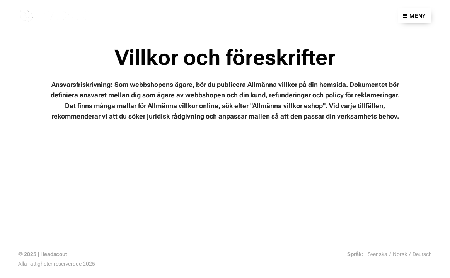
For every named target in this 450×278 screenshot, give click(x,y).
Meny (414, 16)
